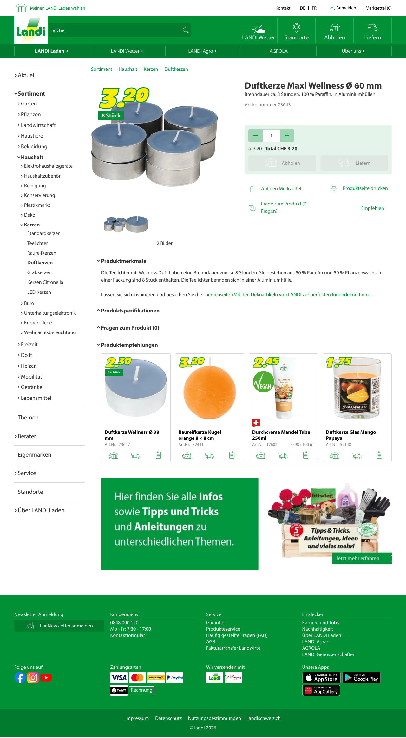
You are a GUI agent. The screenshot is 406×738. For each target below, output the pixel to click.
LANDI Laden (49, 51)
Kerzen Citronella (45, 282)
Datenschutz (168, 718)
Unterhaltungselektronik (50, 313)
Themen (28, 417)
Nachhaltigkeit (317, 629)
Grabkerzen (39, 272)
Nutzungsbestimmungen (214, 718)
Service (27, 473)
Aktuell (27, 75)
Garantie (215, 623)
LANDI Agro (200, 51)
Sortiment (31, 93)
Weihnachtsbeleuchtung (50, 332)
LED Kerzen (39, 292)
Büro (29, 303)
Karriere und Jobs (320, 623)
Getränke (31, 387)
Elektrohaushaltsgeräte (48, 166)
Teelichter (37, 243)
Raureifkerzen (41, 253)
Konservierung (39, 195)
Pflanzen (31, 114)
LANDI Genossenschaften (329, 654)
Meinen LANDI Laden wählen (57, 8)
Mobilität (31, 376)
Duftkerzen (40, 262)
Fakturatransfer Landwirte (233, 648)
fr (314, 8)
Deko (29, 215)
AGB (210, 642)
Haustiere (32, 135)
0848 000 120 (124, 623)
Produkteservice (223, 629)
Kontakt (283, 8)
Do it (26, 355)
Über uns (351, 51)
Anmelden (346, 7)
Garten (29, 103)
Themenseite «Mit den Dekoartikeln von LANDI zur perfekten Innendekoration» (286, 295)
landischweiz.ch (264, 718)
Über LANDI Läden (321, 635)
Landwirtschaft (38, 125)
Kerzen (32, 225)
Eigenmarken (34, 454)
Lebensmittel (36, 397)
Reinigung (35, 186)
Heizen (29, 365)
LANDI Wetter (125, 51)
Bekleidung (34, 146)
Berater (27, 436)
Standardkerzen (44, 233)
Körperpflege (38, 322)
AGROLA (279, 51)
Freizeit (29, 344)
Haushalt (32, 157)
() (379, 8)
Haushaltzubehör (42, 176)
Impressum (137, 718)
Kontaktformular (127, 635)
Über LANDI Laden (41, 510)
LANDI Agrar (315, 642)
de (302, 8)
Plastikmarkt (37, 205)
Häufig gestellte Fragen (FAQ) (237, 635)
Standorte (30, 491)
